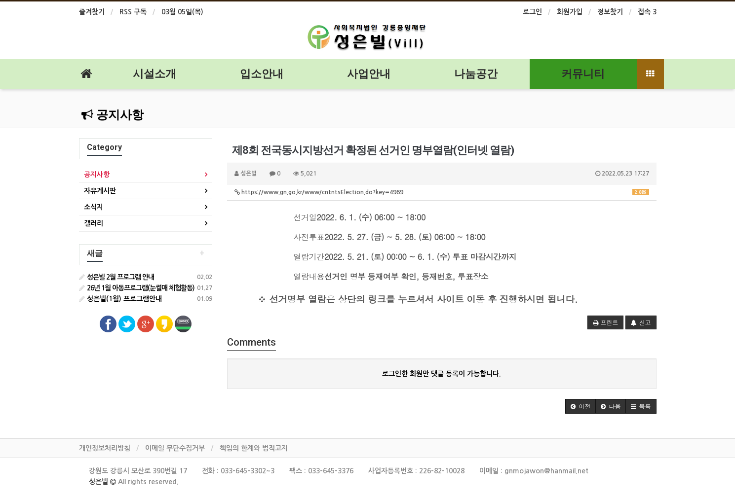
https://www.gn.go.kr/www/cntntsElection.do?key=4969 (441, 192)
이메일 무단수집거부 (175, 448)
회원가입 (569, 11)
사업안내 (368, 74)
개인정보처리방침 (104, 448)
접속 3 (647, 11)
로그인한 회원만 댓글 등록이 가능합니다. (441, 373)
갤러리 (93, 223)
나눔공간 (476, 74)
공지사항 (112, 115)
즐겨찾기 (92, 11)
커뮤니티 (583, 74)
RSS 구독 (133, 11)
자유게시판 (100, 190)
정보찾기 (610, 11)
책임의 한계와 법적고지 (254, 448)
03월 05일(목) (182, 11)
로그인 (532, 11)
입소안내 (261, 74)
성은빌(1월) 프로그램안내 (120, 298)
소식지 (93, 207)
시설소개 (154, 74)
